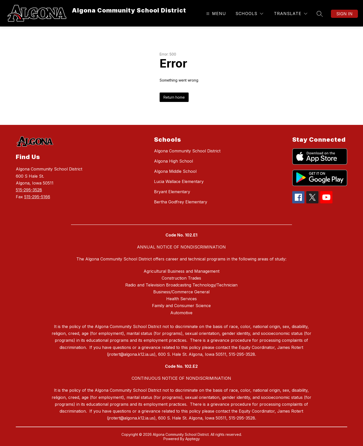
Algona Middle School (175, 171)
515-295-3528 (29, 189)
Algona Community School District (187, 150)
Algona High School (173, 161)
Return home (174, 97)
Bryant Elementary (172, 191)
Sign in (344, 13)
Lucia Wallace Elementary (179, 181)
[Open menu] (215, 13)
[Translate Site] (291, 13)
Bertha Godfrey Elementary (180, 201)
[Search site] (320, 14)
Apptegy (192, 439)
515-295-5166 (37, 196)
